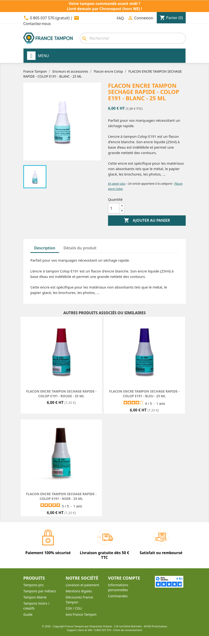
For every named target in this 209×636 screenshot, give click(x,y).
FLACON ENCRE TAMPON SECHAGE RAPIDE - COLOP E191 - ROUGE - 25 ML (61, 393)
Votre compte (124, 578)
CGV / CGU (74, 608)
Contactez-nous (37, 23)
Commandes (118, 596)
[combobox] (133, 38)
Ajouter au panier (147, 221)
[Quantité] (113, 208)
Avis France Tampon (81, 614)
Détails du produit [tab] (80, 248)
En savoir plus (116, 184)
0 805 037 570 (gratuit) (49, 18)
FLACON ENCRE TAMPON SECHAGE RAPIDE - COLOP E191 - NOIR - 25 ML (61, 496)
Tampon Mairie (34, 597)
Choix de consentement (127, 630)
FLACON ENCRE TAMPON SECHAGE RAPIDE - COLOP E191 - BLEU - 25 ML (144, 393)
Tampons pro (33, 585)
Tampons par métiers (39, 591)
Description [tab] (44, 248)
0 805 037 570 (102, 630)
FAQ (120, 18)
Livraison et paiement (82, 585)
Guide (27, 614)
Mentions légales (79, 591)
